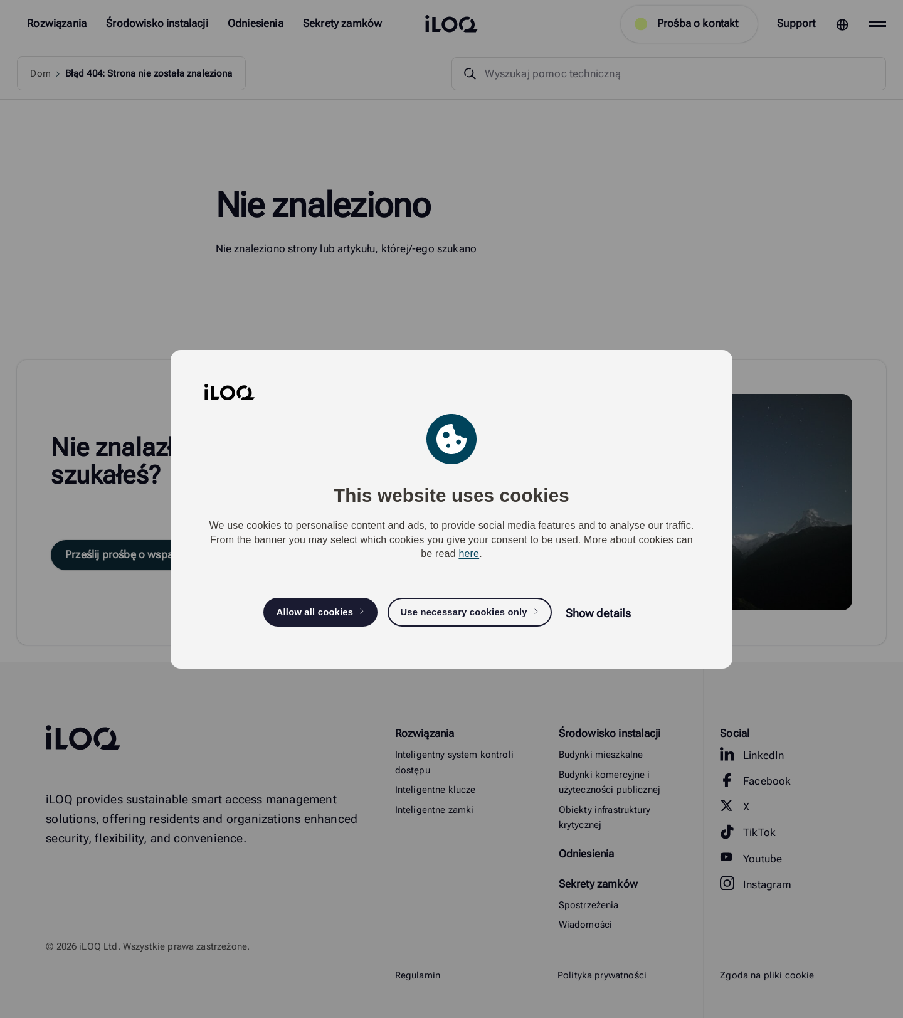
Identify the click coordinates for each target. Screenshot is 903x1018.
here (468, 553)
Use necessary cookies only (463, 612)
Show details (598, 613)
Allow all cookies (315, 612)
